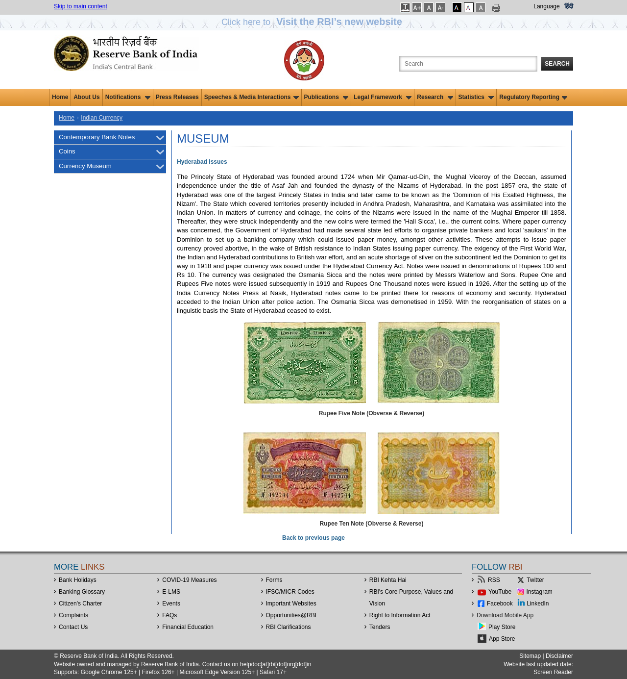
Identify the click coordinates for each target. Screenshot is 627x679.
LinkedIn (538, 603)
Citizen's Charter (80, 603)
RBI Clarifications (288, 627)
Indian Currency (101, 117)
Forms (274, 580)
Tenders (379, 627)
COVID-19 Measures (189, 580)
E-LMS (171, 591)
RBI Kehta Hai (388, 580)
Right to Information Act (400, 615)
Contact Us (73, 627)
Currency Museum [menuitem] (85, 166)
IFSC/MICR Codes (290, 591)
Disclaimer (559, 656)
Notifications (127, 97)
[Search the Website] (468, 64)
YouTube (499, 591)
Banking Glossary (82, 591)
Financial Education (188, 627)
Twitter (535, 580)
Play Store (501, 627)
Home (60, 97)
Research (435, 97)
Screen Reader (553, 672)
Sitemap (530, 656)
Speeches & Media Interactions (251, 97)
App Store (502, 638)
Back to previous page (313, 537)
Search (557, 63)
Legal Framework (382, 97)
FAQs (169, 615)
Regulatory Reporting (533, 97)
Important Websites (291, 603)
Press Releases (177, 97)
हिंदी (568, 6)
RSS (494, 580)
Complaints (73, 615)
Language (546, 6)
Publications (326, 97)
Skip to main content (80, 6)
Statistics (476, 97)
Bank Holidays (77, 580)
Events (171, 603)
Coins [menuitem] (67, 151)
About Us (86, 97)
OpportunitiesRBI (291, 615)
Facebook (500, 603)
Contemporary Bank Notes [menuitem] (97, 137)
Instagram (540, 591)
